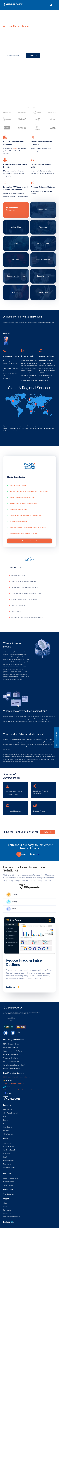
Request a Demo (13, 55)
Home (5, 13)
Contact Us (33, 55)
